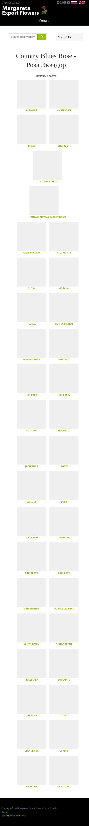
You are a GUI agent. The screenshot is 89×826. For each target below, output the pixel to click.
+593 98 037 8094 (11, 2)
